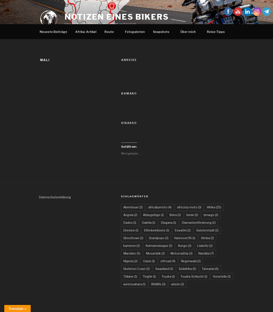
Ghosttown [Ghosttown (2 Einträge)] (133, 238)
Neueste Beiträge (53, 32)
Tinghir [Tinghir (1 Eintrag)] (149, 276)
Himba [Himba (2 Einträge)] (207, 238)
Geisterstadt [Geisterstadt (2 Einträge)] (207, 230)
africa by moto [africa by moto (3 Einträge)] (189, 207)
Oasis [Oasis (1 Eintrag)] (149, 261)
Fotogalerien (135, 32)
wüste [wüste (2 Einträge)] (177, 284)
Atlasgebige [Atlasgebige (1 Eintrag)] (153, 215)
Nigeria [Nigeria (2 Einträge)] (130, 261)
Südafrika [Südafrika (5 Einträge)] (187, 269)
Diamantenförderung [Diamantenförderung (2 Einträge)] (199, 222)
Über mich (190, 32)
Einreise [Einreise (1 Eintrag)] (130, 230)
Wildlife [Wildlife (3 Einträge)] (158, 284)
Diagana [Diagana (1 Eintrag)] (168, 222)
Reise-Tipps (218, 32)
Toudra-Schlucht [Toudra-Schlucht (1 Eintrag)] (193, 276)
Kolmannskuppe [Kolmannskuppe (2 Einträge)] (158, 245)
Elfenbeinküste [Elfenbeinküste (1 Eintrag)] (156, 230)
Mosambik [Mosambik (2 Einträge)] (155, 253)
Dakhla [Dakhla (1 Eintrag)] (148, 222)
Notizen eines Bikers (117, 17)
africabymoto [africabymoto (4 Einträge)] (159, 207)
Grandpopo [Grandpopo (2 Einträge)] (158, 238)
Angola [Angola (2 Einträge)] (130, 215)
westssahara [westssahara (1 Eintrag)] (134, 284)
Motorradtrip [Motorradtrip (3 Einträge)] (181, 253)
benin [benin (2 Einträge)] (192, 215)
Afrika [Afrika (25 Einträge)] (214, 207)
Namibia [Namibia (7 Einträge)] (206, 253)
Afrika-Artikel (85, 32)
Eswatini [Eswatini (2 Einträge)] (183, 230)
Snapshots (163, 32)
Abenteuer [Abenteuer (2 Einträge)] (133, 207)
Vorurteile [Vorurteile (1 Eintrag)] (222, 276)
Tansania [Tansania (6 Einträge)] (210, 269)
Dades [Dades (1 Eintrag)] (129, 222)
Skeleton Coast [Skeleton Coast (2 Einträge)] (136, 269)
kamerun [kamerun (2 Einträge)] (131, 245)
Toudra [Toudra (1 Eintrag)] (168, 276)
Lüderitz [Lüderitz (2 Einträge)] (205, 245)
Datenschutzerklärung (55, 197)
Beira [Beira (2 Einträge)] (175, 215)
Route (111, 32)
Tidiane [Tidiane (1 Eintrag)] (130, 276)
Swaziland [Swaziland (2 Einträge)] (164, 269)
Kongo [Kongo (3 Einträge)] (184, 245)
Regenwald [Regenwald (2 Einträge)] (191, 261)
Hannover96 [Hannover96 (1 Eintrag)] (184, 238)
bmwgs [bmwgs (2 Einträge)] (211, 215)
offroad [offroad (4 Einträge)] (167, 261)
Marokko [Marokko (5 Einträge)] (131, 253)
